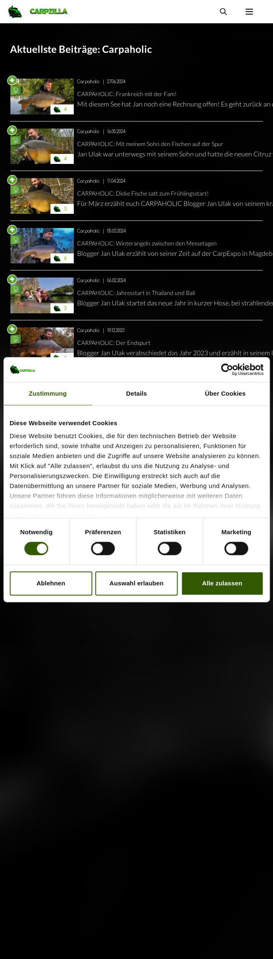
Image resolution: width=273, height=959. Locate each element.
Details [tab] (136, 393)
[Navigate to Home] (42, 12)
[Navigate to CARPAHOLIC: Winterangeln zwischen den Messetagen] (42, 246)
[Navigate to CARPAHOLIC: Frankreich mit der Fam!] (42, 96)
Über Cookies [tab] (225, 393)
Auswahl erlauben (137, 583)
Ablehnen (50, 583)
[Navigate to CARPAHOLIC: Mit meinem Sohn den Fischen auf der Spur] (42, 146)
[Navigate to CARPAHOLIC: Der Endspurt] (42, 345)
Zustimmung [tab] (48, 393)
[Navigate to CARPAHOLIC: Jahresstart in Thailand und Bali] (42, 295)
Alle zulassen (222, 583)
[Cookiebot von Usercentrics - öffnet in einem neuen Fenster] (226, 369)
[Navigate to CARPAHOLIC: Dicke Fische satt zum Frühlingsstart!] (42, 196)
